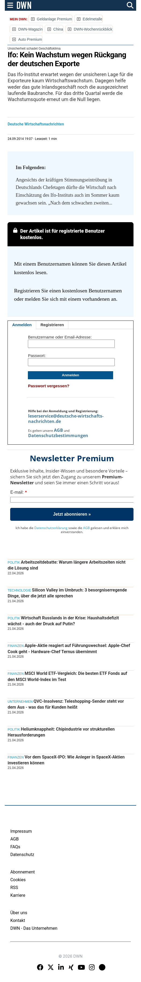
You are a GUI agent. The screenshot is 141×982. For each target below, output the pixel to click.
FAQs (15, 846)
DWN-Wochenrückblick (93, 29)
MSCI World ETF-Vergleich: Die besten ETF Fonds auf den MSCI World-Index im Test (67, 676)
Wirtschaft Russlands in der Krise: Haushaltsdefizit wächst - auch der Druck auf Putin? (63, 620)
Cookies (17, 879)
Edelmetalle (92, 19)
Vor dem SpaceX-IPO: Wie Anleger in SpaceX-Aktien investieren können (66, 759)
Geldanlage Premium (54, 19)
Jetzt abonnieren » (72, 514)
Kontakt (17, 920)
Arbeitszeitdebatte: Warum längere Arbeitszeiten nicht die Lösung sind (66, 565)
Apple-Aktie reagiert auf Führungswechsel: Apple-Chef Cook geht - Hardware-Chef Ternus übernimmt (69, 648)
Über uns (18, 912)
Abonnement (22, 872)
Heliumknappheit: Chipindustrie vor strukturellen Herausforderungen (61, 732)
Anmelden (22, 324)
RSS (14, 887)
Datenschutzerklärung (51, 528)
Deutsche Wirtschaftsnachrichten (36, 124)
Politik (14, 562)
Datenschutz (22, 854)
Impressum (21, 831)
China (58, 29)
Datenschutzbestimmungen (58, 435)
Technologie (19, 590)
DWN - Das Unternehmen (33, 928)
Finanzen (16, 646)
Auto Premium (30, 39)
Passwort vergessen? (48, 386)
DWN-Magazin (30, 29)
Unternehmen (20, 702)
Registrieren (52, 324)
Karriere (17, 895)
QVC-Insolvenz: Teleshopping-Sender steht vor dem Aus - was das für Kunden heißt (66, 704)
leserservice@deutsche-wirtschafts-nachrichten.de (65, 418)
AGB (58, 430)
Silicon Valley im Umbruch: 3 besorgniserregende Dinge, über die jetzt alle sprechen (67, 592)
